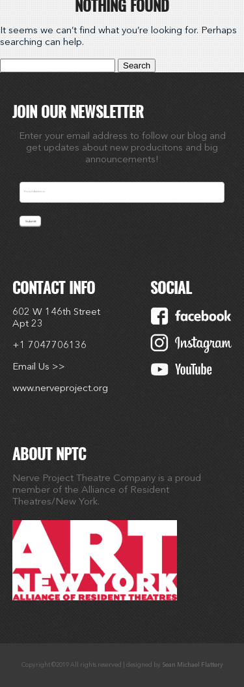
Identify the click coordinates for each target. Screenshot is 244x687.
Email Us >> (38, 367)
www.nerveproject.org (60, 389)
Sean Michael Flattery (192, 665)
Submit (30, 221)
